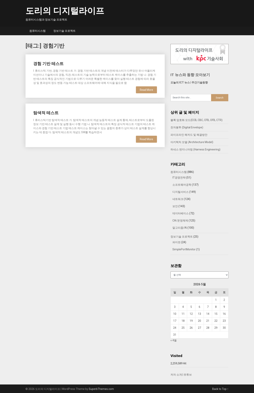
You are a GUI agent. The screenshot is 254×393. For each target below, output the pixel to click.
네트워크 (177, 199)
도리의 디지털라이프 (65, 11)
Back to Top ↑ (220, 388)
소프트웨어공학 (181, 184)
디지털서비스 (180, 191)
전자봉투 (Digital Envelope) (186, 127)
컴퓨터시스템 (37, 30)
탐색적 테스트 (46, 113)
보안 (175, 206)
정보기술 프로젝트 (64, 30)
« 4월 (173, 340)
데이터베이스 (180, 213)
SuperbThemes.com (101, 388)
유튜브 (188, 374)
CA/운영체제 (180, 220)
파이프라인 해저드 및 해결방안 (188, 134)
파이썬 (176, 242)
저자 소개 (176, 374)
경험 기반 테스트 (48, 63)
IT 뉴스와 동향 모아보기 (190, 75)
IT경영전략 (179, 177)
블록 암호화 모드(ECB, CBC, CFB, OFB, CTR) (196, 120)
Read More (146, 89)
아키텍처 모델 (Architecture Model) (191, 142)
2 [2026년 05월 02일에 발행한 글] (224, 299)
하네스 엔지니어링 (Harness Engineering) (195, 149)
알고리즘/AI (179, 227)
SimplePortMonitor (184, 249)
